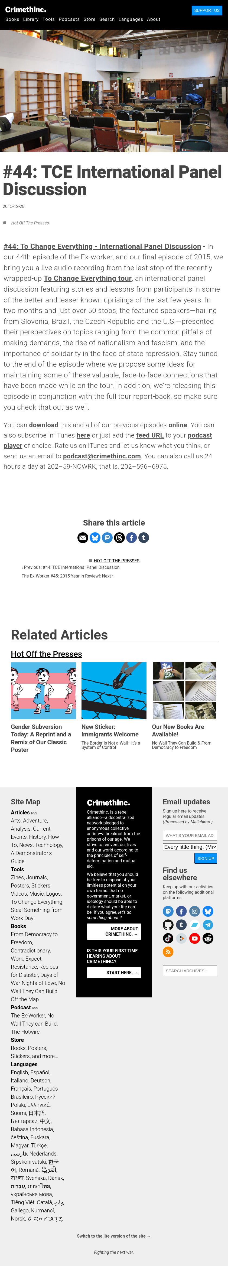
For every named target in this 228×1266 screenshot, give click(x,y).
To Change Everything (36, 902)
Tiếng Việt (22, 1202)
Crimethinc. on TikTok (168, 938)
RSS (34, 813)
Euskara (39, 1137)
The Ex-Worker (28, 1015)
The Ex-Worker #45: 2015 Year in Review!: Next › (67, 576)
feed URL (150, 435)
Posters (20, 885)
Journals (36, 877)
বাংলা (17, 1178)
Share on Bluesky (95, 537)
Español (39, 1072)
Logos (53, 893)
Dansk (55, 1178)
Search (107, 19)
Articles (20, 812)
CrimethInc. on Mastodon (168, 911)
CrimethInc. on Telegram (208, 924)
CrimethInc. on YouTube (194, 938)
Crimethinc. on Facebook (181, 911)
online (178, 425)
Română (29, 1170)
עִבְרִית (18, 1186)
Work (17, 958)
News (26, 845)
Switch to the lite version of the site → (114, 1236)
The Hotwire (25, 1032)
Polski (18, 1105)
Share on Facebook (131, 537)
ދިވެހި (58, 1202)
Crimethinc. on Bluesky (208, 911)
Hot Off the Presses (30, 223)
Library (31, 19)
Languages (131, 19)
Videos (19, 893)
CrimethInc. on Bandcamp (194, 924)
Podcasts (69, 19)
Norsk (18, 1218)
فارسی (19, 1153)
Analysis (21, 828)
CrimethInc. (25, 9)
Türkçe (39, 1145)
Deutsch (40, 1080)
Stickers (40, 885)
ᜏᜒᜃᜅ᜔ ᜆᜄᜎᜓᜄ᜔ (45, 1218)
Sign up (205, 858)
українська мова (31, 1194)
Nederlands (43, 1153)
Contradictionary (30, 950)
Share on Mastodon (107, 537)
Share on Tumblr (143, 537)
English (19, 1072)
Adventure (35, 820)
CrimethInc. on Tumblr (181, 924)
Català (44, 1202)
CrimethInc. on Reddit (208, 938)
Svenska (36, 1178)
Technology (48, 845)
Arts (16, 820)
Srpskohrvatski (28, 1162)
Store (90, 19)
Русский (45, 1097)
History (37, 837)
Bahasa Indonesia (32, 1129)
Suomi (18, 1113)
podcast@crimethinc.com (102, 456)
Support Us (207, 10)
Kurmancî (42, 1210)
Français (21, 1088)
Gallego (20, 1210)
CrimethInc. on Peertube (181, 938)
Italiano (19, 1080)
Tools (49, 19)
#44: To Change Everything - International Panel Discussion (102, 246)
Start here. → (122, 972)
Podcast (21, 1007)
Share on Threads (119, 537)
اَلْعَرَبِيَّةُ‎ (48, 1170)
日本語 (36, 1113)
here (83, 435)
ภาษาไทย (39, 1186)
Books (12, 19)
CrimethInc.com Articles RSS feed (168, 952)
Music (36, 893)
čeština (19, 1137)
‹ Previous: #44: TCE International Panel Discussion (71, 567)
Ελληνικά (38, 1105)
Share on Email (82, 537)
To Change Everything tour (88, 278)
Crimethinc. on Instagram (194, 911)
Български (24, 1121)
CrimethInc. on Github (168, 924)
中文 (45, 1121)
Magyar (19, 1145)
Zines (17, 877)
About (154, 19)
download (43, 425)
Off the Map (25, 999)
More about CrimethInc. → (121, 931)
